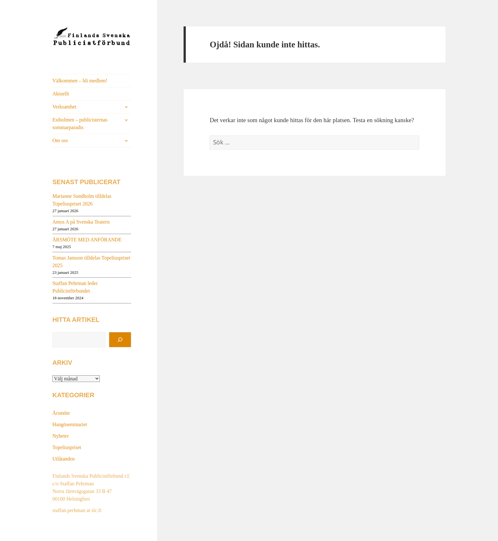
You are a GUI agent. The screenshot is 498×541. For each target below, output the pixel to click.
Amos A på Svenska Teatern (81, 222)
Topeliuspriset (66, 447)
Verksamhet (64, 106)
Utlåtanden (63, 458)
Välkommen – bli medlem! (79, 80)
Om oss (60, 140)
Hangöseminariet (69, 424)
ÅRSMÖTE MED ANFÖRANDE (87, 239)
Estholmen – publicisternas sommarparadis (79, 123)
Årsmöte (61, 413)
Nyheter (60, 436)
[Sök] (120, 339)
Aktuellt (60, 93)
